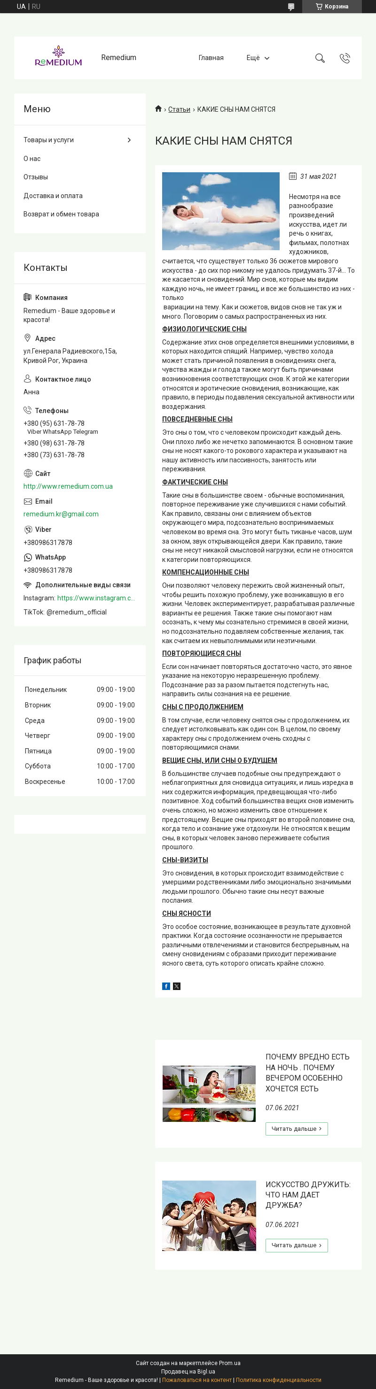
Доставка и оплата (53, 196)
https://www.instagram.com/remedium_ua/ (96, 598)
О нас (32, 158)
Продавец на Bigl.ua (188, 1371)
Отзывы (36, 177)
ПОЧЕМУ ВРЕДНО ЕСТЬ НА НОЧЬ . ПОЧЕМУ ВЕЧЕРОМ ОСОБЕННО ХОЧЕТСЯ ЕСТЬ (308, 1072)
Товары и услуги (49, 140)
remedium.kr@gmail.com (61, 514)
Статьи (179, 109)
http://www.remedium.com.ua (68, 486)
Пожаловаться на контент (197, 1380)
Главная (211, 57)
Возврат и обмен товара (61, 214)
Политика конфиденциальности (278, 1380)
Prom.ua (230, 1363)
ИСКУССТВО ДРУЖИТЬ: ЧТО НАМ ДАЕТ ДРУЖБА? (308, 1195)
